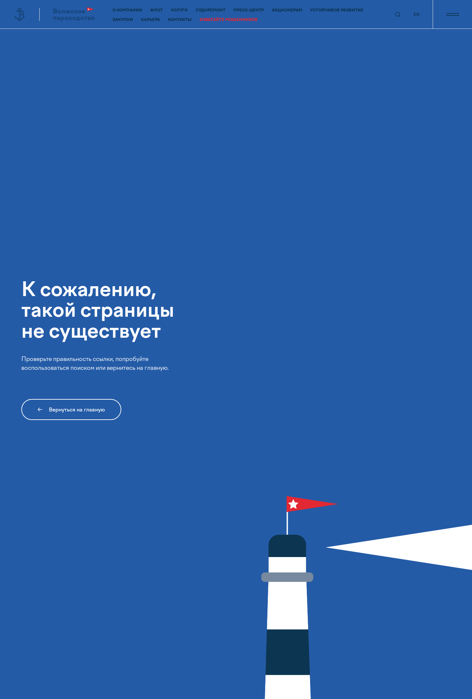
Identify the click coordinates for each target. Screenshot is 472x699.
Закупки (122, 19)
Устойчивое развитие (337, 10)
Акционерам (287, 10)
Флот (156, 10)
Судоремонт (211, 10)
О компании (127, 10)
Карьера (150, 19)
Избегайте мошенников (229, 19)
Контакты (180, 19)
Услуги (179, 10)
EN (417, 14)
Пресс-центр (248, 10)
